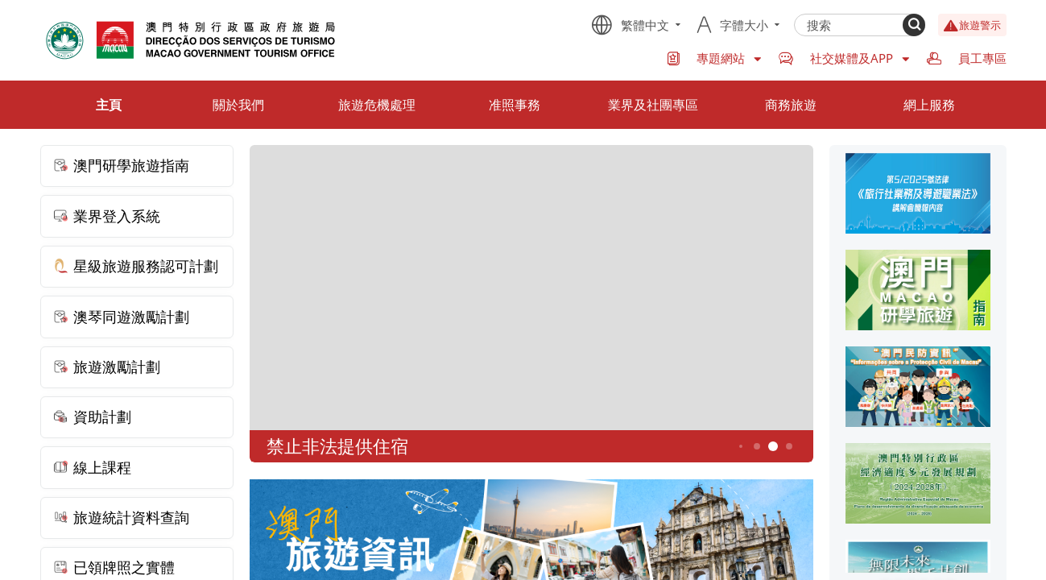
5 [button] (772, 446)
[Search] (914, 25)
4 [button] (757, 447)
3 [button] (741, 446)
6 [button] (789, 447)
